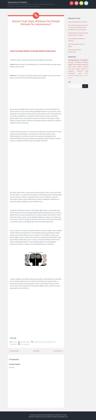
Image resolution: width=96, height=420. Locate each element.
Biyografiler (85, 64)
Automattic (38, 417)
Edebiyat (85, 62)
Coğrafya (80, 73)
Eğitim (70, 64)
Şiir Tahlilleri (76, 75)
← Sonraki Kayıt (13, 351)
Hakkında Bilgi (25, 342)
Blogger (64, 415)
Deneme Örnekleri (74, 62)
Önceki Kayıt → (58, 351)
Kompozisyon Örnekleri (17, 2)
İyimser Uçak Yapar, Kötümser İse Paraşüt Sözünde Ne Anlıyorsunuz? (36, 22)
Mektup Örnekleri (82, 66)
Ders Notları (76, 69)
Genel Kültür (77, 64)
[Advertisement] (36, 38)
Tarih (69, 69)
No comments (25, 344)
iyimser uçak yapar (40, 342)
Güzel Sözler (72, 66)
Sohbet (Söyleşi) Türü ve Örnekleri (77, 22)
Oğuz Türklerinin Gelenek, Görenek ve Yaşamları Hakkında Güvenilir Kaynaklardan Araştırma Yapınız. (78, 27)
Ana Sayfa (36, 351)
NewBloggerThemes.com (60, 417)
